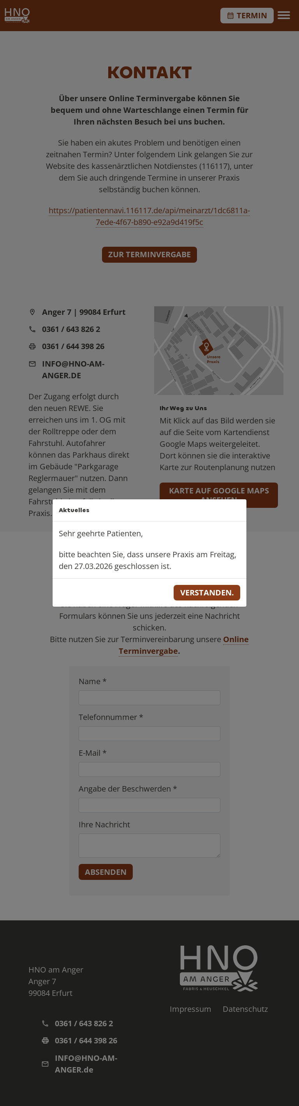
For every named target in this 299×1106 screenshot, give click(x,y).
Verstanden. (207, 592)
